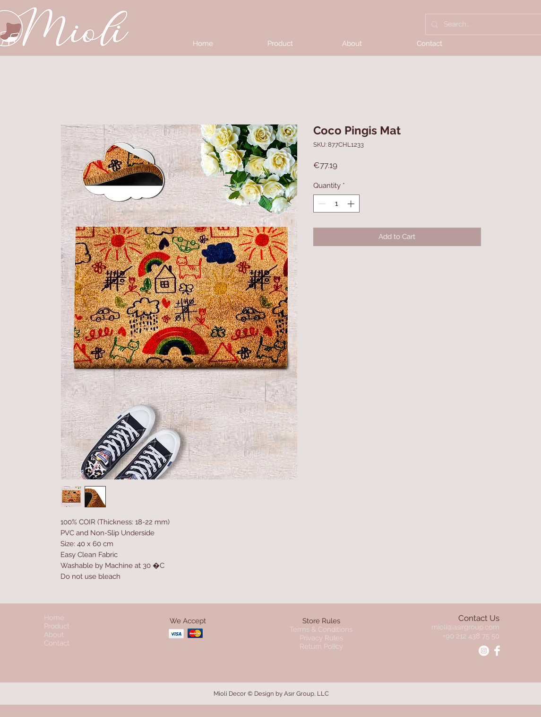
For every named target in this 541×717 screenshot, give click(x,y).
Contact (56, 643)
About (54, 634)
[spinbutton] (336, 203)
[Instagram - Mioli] (484, 651)
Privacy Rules (321, 638)
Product (56, 626)
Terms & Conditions (321, 629)
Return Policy (321, 646)
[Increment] (351, 203)
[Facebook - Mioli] (497, 651)
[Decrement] (321, 203)
